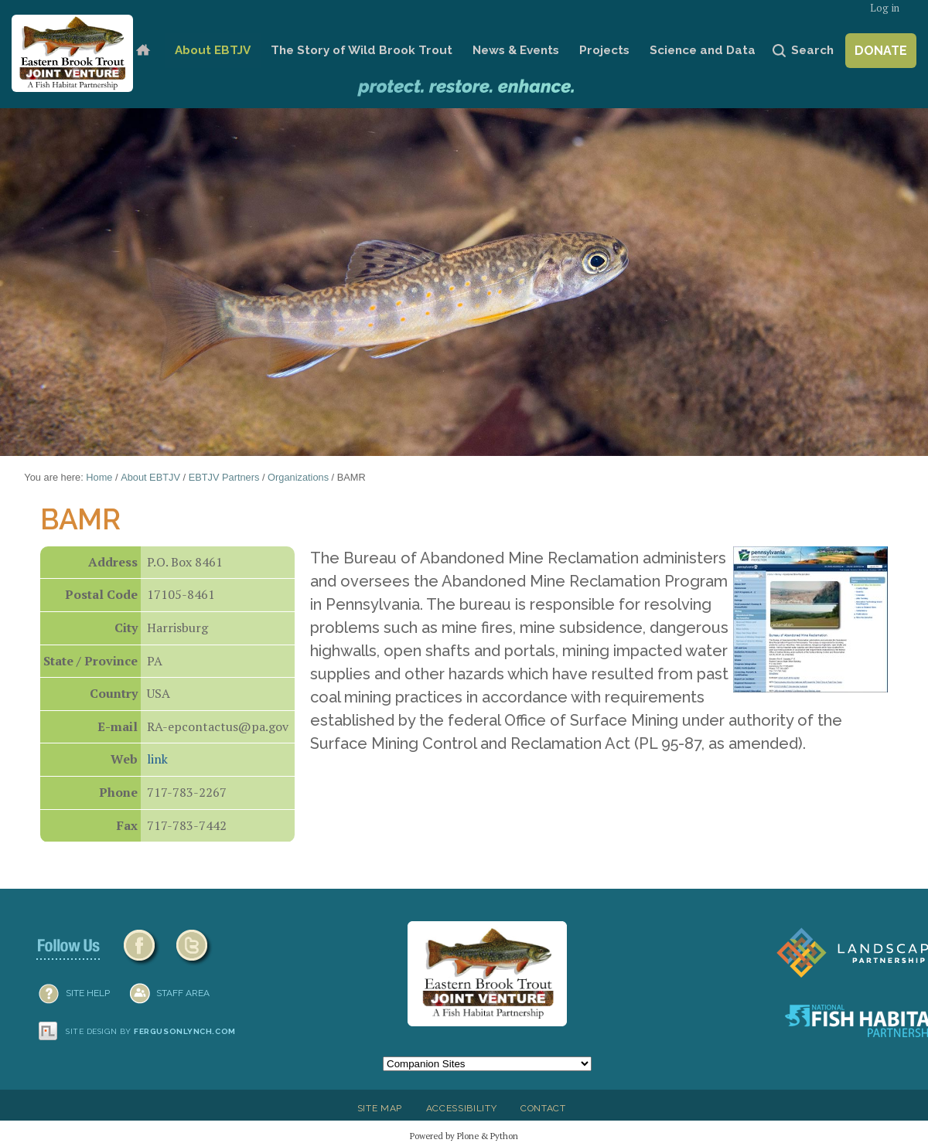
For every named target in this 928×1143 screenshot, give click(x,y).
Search (812, 50)
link (157, 758)
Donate (881, 50)
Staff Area (183, 993)
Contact (543, 1108)
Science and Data (703, 50)
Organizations (298, 477)
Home (143, 50)
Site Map (379, 1108)
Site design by (151, 1031)
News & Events (516, 50)
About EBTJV (213, 50)
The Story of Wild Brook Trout (361, 50)
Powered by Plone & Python (464, 1135)
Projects (604, 50)
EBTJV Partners (224, 477)
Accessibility (461, 1108)
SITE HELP (88, 993)
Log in (884, 8)
